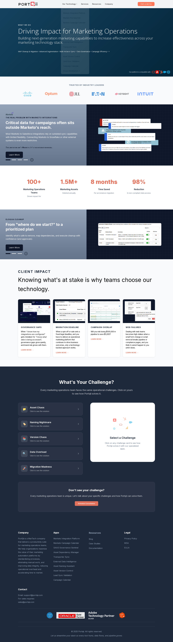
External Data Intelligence (64, 561)
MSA (126, 543)
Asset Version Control (63, 570)
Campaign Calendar (62, 580)
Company (109, 4)
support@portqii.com (33, 595)
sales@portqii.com (26, 602)
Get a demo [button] (146, 4)
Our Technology (69, 4)
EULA (126, 547)
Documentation (96, 548)
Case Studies (94, 543)
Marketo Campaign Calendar (66, 543)
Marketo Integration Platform (66, 538)
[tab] (8, 159)
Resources (96, 4)
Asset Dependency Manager (66, 552)
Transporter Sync (61, 557)
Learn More (14, 155)
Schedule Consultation (86, 503)
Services (84, 4)
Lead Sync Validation (62, 575)
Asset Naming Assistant (63, 566)
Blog (91, 539)
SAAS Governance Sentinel (65, 547)
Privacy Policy (130, 538)
